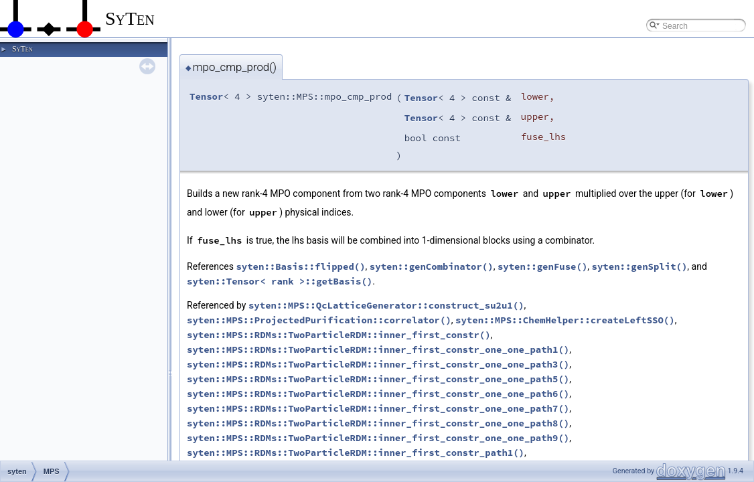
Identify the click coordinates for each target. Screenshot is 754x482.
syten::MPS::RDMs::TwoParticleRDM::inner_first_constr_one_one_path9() (378, 438)
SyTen (22, 49)
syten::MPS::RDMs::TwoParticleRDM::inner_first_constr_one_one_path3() (378, 364)
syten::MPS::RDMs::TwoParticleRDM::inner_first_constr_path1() (355, 453)
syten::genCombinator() (432, 266)
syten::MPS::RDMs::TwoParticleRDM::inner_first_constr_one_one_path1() (378, 349)
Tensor (206, 96)
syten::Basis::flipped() (300, 266)
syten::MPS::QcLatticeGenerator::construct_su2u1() (386, 305)
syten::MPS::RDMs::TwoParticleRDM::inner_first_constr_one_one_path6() (378, 394)
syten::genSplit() (640, 266)
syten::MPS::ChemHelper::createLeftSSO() (565, 320)
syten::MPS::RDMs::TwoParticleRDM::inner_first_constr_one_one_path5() (378, 379)
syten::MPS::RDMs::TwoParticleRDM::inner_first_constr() (339, 335)
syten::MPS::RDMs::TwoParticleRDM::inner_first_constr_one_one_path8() (378, 423)
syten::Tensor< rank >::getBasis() (279, 281)
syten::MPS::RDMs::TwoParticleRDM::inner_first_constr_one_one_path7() (378, 408)
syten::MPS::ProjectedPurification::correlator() (319, 320)
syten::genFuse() (542, 266)
